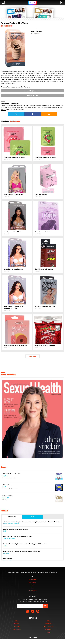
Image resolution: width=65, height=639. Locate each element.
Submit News (32, 579)
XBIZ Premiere (17, 629)
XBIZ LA (48, 621)
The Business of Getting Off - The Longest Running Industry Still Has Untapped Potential (31, 522)
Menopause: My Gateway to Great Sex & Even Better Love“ (22, 551)
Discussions (12, 517)
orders (32, 91)
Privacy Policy (32, 590)
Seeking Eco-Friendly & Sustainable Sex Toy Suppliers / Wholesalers (25, 544)
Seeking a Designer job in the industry (15, 529)
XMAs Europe (6, 485)
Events (3, 467)
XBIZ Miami (48, 624)
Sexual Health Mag (8, 374)
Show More (32, 356)
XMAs (48, 632)
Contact (32, 585)
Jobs (32, 517)
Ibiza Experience (7, 496)
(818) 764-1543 (32, 95)
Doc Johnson (7, 26)
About (32, 588)
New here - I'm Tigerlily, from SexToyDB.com (17, 537)
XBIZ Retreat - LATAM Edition (11, 474)
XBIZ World (17, 626)
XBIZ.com (16, 621)
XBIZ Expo (48, 629)
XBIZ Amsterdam (48, 626)
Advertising (32, 582)
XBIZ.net (4, 511)
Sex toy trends (7, 559)
